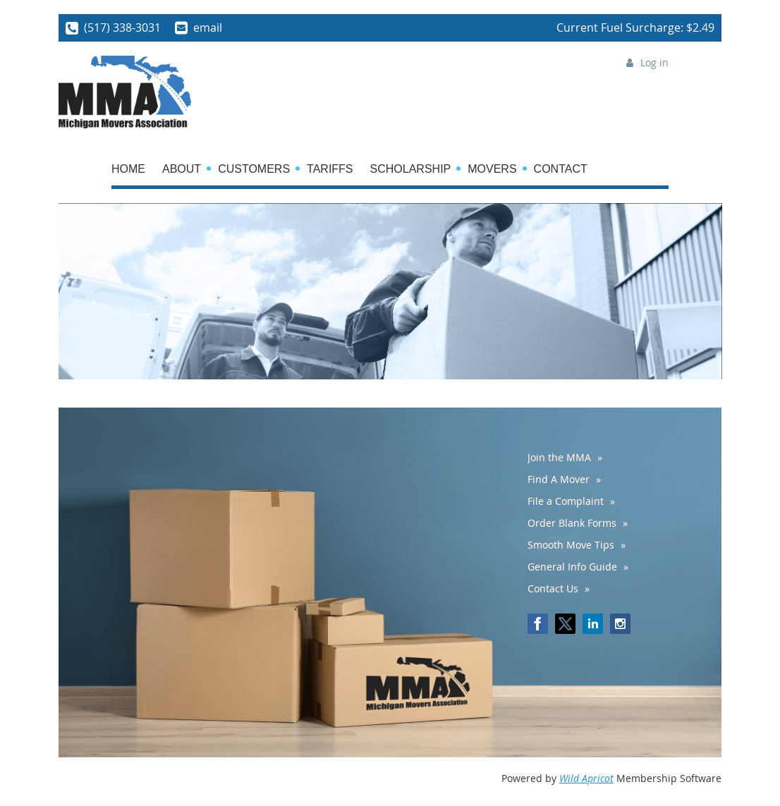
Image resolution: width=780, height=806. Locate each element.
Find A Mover (559, 479)
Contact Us (553, 588)
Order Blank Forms (572, 523)
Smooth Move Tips (571, 544)
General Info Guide (572, 566)
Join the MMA (559, 457)
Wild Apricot (586, 778)
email (207, 27)
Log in (654, 62)
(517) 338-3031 (122, 27)
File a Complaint (566, 501)
